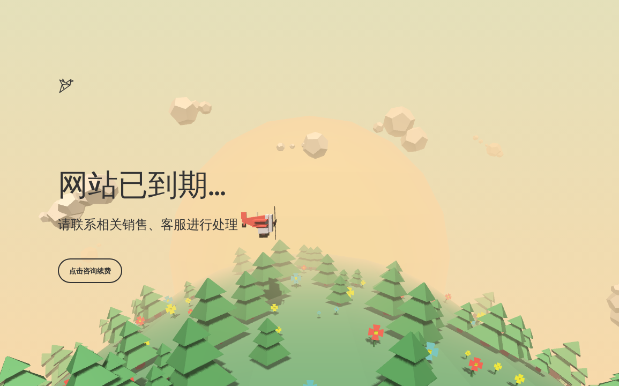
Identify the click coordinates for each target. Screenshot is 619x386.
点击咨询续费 (90, 270)
